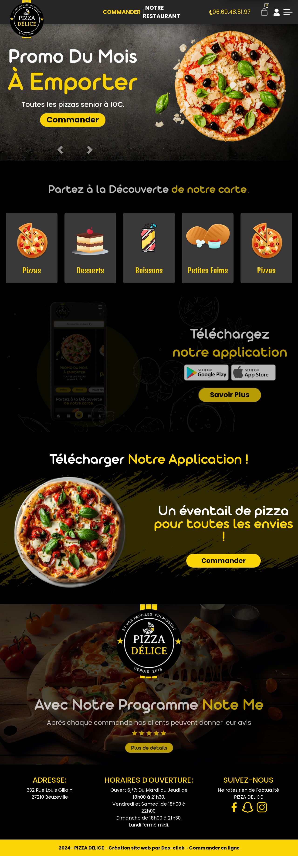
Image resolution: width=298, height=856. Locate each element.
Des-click (172, 848)
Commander (122, 12)
